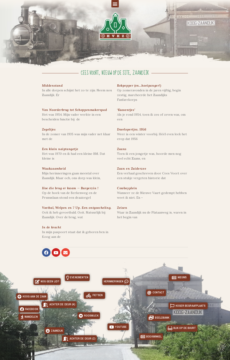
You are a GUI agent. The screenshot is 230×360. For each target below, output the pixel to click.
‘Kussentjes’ (126, 110)
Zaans (121, 149)
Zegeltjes (48, 129)
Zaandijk (141, 73)
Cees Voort (90, 73)
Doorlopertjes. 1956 (131, 129)
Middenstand (52, 85)
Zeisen (122, 208)
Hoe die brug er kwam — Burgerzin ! (70, 188)
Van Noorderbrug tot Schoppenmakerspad (74, 110)
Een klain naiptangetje (60, 149)
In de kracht (51, 227)
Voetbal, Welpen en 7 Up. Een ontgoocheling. (76, 208)
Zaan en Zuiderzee (131, 168)
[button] (115, 3)
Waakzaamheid (54, 168)
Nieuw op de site (116, 73)
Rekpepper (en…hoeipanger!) (139, 85)
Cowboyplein (127, 188)
